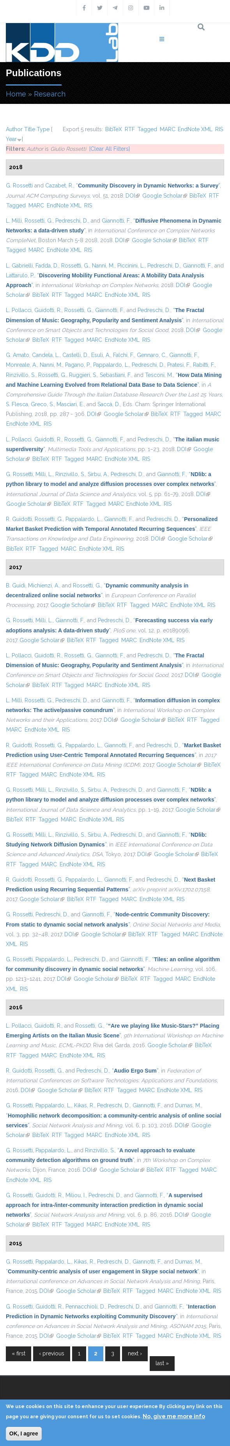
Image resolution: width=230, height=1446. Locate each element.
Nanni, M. (103, 265)
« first (18, 1353)
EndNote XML (195, 129)
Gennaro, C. (151, 355)
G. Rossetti (19, 185)
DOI (133, 196)
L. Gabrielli (19, 265)
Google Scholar (164, 196)
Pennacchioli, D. (85, 1306)
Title (29, 129)
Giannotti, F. (116, 221)
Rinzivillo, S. (20, 375)
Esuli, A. (100, 355)
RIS (219, 129)
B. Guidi (15, 585)
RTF (130, 129)
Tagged (147, 129)
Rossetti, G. (39, 221)
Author (14, 129)
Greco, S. (42, 404)
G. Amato (17, 355)
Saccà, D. (108, 404)
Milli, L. (44, 474)
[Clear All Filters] (109, 149)
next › (135, 1353)
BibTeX (113, 129)
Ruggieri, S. (83, 375)
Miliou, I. (75, 1195)
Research (49, 94)
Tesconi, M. (159, 375)
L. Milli (14, 221)
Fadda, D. (46, 265)
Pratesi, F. (178, 365)
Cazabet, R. (59, 185)
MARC (167, 129)
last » (162, 1363)
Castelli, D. (75, 355)
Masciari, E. (70, 404)
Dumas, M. (188, 1105)
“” (148, 185)
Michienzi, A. (43, 585)
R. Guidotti (19, 519)
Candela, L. (46, 355)
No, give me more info (174, 1416)
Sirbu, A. (98, 474)
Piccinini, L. (131, 265)
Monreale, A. (21, 365)
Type (43, 129)
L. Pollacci (19, 310)
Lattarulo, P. (20, 275)
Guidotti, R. (48, 310)
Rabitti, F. (204, 365)
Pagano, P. (77, 365)
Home (16, 94)
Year (11, 139)
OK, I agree (23, 1433)
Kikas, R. (84, 1105)
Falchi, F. (123, 355)
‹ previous (51, 1353)
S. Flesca (17, 404)
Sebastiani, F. (115, 375)
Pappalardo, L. (111, 365)
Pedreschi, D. (71, 221)
